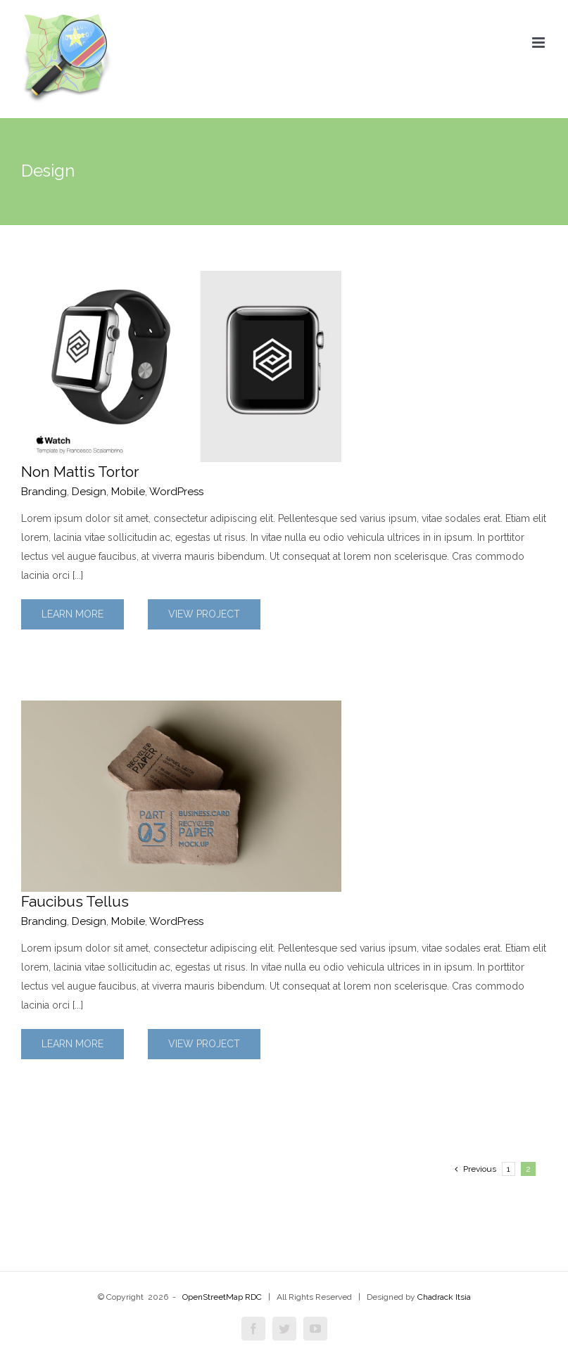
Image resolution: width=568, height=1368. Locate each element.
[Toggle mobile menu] (539, 42)
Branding (44, 491)
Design (89, 491)
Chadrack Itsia (444, 1297)
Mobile (128, 491)
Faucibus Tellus (75, 901)
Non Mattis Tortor (80, 471)
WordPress (176, 491)
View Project (204, 614)
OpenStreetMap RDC (222, 1297)
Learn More (72, 614)
